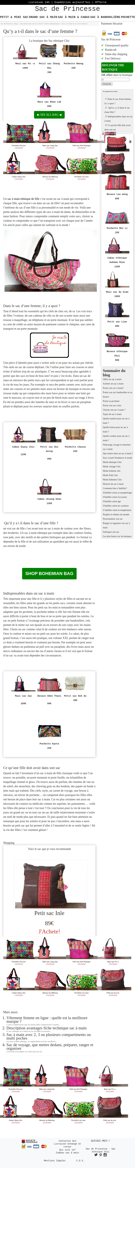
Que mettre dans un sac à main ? (118, 453)
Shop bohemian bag (49, 573)
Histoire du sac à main (113, 484)
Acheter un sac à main (113, 383)
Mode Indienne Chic (112, 479)
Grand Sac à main (43, 17)
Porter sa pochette (111, 401)
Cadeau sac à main (67, 1152)
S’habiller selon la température (117, 510)
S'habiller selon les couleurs (116, 505)
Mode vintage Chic (112, 466)
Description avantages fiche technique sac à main (46, 1028)
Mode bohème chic (112, 471)
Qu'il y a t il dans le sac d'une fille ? (117, 109)
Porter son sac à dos (112, 405)
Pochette (128, 17)
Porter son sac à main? (113, 388)
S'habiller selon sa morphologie (117, 492)
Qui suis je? (67, 1150)
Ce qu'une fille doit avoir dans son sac (118, 127)
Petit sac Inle (49, 913)
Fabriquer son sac (111, 532)
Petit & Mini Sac (14, 17)
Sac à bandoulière (105, 17)
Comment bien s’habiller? (115, 488)
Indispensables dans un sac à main (119, 118)
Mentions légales (54, 1160)
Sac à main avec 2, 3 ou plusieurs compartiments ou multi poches (48, 1036)
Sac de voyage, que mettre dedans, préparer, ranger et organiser (49, 1047)
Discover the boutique (113, 67)
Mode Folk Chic (110, 475)
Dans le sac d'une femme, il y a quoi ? (118, 101)
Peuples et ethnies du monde (116, 514)
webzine (50, 225)
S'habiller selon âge (112, 501)
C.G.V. (80, 1160)
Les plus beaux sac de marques (117, 536)
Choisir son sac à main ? (114, 409)
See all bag (49, 114)
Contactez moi (67, 1141)
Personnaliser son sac (113, 519)
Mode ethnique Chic (112, 462)
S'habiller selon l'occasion (115, 497)
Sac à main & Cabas (73, 17)
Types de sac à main (112, 414)
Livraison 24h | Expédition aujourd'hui (67, 2)
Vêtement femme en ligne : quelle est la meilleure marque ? (46, 1020)
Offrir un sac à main (112, 379)
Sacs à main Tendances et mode (117, 457)
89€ (49, 923)
